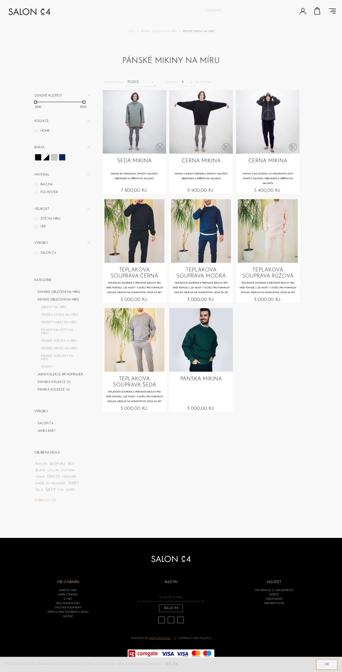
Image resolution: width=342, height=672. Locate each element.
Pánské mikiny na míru (59, 348)
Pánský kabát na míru (59, 322)
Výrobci (41, 243)
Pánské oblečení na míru (159, 31)
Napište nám (68, 590)
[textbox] (243, 11)
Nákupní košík (317, 10)
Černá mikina (201, 161)
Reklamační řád (68, 603)
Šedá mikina (134, 161)
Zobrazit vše (45, 500)
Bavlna (47, 184)
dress (53, 477)
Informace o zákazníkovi (274, 590)
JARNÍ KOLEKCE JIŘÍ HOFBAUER (60, 374)
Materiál (41, 174)
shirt (73, 483)
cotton (68, 470)
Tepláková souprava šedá (134, 382)
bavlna (41, 464)
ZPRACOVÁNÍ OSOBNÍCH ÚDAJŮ (67, 612)
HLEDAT (68, 616)
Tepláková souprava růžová (268, 273)
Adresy (274, 594)
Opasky (47, 367)
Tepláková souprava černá (134, 273)
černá (40, 477)
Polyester (49, 192)
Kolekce (41, 121)
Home (45, 131)
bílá (71, 464)
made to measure (50, 483)
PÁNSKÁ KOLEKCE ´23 (54, 389)
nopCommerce (160, 638)
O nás (68, 599)
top (61, 490)
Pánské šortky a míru (59, 341)
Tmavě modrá (62, 157)
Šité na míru (50, 218)
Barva (39, 147)
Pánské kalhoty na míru (57, 332)
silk (39, 490)
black (40, 470)
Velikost (41, 209)
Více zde (171, 664)
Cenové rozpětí (47, 95)
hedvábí (69, 477)
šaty (50, 490)
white (70, 490)
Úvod (131, 31)
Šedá (54, 157)
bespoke (58, 464)
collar (53, 470)
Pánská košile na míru (59, 315)
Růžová (46, 157)
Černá (38, 157)
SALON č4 (48, 253)
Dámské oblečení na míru (59, 292)
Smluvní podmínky (68, 607)
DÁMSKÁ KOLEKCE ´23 (54, 382)
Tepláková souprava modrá (201, 273)
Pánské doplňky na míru (57, 358)
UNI (43, 226)
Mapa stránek (68, 594)
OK (327, 664)
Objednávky (274, 599)
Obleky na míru (53, 307)
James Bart (47, 431)
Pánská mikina (201, 379)
